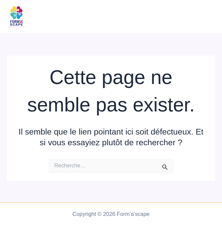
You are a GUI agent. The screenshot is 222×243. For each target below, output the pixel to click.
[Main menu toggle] (207, 16)
